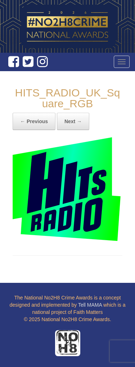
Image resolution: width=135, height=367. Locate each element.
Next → (73, 121)
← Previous (34, 121)
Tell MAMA (90, 305)
